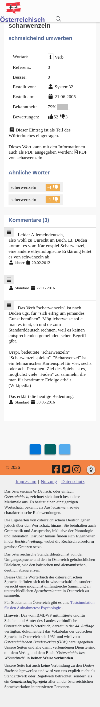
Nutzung (49, 481)
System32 (64, 86)
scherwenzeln (24, 187)
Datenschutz (73, 481)
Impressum (25, 481)
